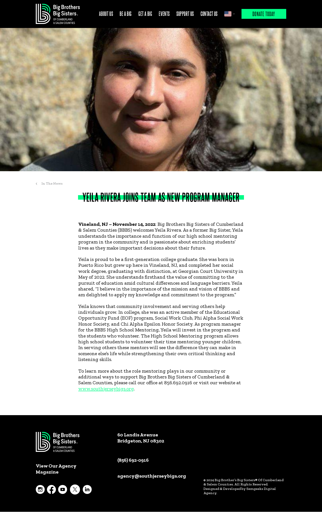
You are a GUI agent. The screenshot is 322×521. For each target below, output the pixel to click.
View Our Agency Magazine (56, 469)
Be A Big (126, 13)
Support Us (185, 13)
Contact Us (209, 13)
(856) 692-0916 (133, 460)
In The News (52, 183)
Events (164, 13)
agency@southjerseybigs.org (151, 476)
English (227, 14)
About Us (106, 13)
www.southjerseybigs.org (106, 389)
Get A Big (145, 13)
